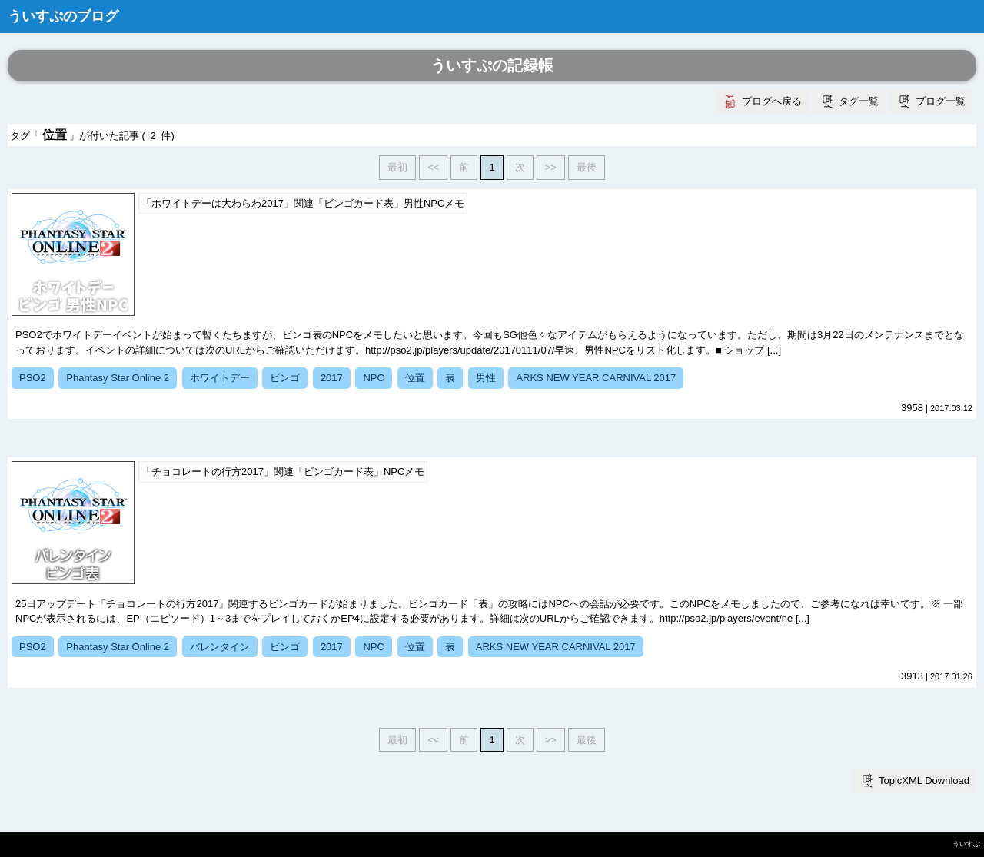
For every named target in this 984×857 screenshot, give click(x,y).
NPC (373, 378)
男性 (486, 378)
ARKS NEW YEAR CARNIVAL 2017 (596, 378)
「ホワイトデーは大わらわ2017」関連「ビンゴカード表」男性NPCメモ (302, 203)
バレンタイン (220, 647)
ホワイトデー (220, 378)
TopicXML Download (924, 780)
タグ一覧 (859, 101)
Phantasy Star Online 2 (117, 378)
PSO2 (32, 378)
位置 (415, 378)
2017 (332, 378)
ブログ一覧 (941, 101)
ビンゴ (285, 378)
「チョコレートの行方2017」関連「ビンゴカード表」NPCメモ (282, 471)
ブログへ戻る (772, 101)
